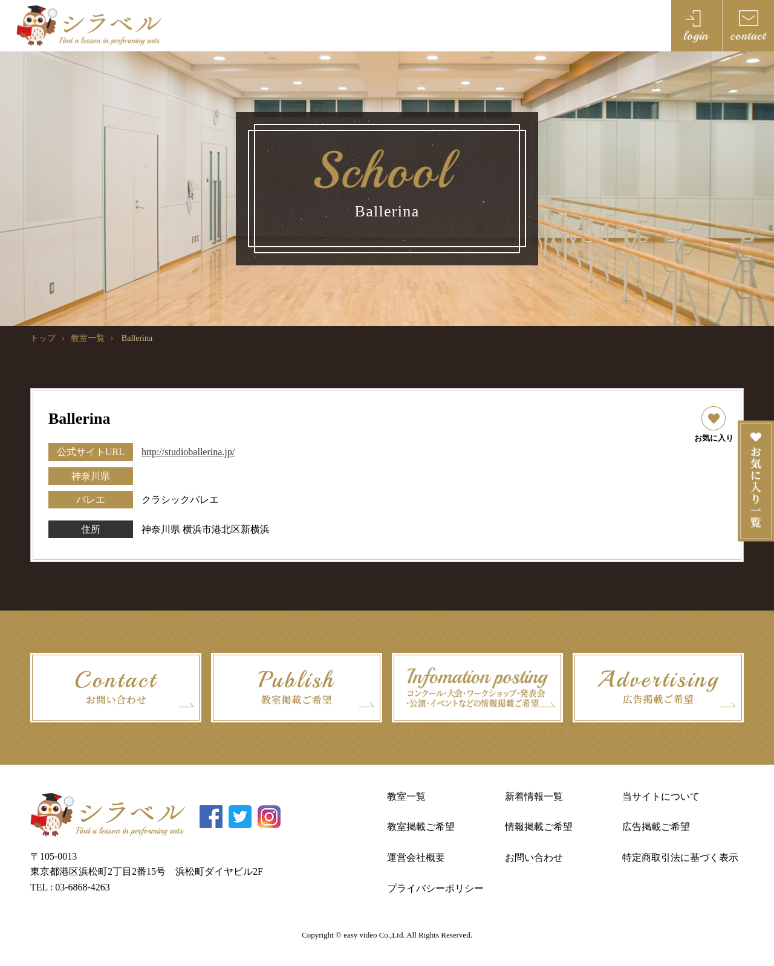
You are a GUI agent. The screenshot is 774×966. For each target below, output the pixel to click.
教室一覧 (88, 338)
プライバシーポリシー (435, 888)
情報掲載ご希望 (539, 827)
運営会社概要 (416, 857)
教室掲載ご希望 (421, 827)
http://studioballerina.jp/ (188, 452)
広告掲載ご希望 (656, 827)
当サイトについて (661, 796)
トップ (43, 338)
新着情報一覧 (534, 796)
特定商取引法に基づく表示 (680, 857)
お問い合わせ (534, 857)
